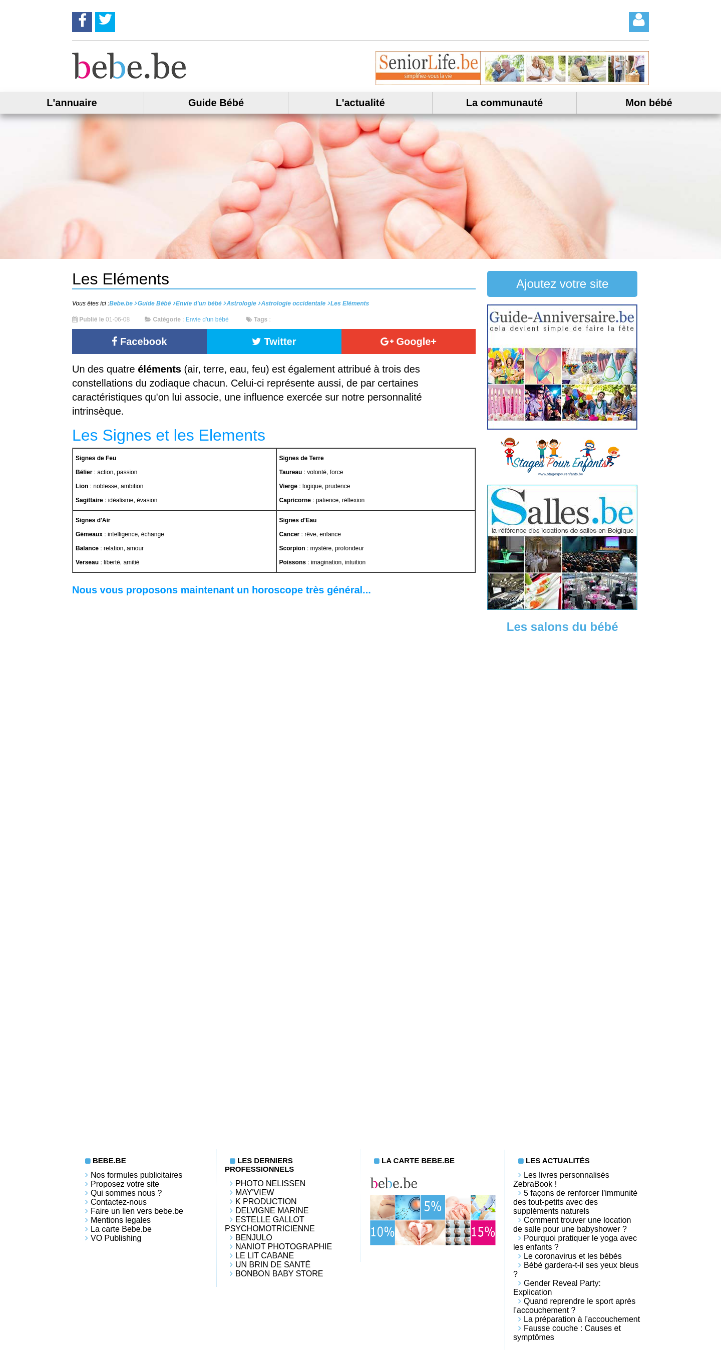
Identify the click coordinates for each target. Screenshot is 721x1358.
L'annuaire (72, 102)
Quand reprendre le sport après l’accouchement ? (574, 1305)
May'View (254, 1192)
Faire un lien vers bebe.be (137, 1211)
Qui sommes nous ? (126, 1193)
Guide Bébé (216, 102)
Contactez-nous (119, 1202)
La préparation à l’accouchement (582, 1319)
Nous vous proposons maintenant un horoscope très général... (221, 589)
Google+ (409, 341)
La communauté (504, 102)
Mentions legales (121, 1220)
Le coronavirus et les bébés (573, 1256)
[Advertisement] (562, 797)
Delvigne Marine (271, 1210)
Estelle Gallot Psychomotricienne (270, 1224)
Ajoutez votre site (562, 283)
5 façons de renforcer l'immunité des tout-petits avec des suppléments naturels (575, 1202)
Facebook (139, 341)
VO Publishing (116, 1238)
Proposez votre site (125, 1184)
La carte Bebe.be (121, 1229)
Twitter (274, 341)
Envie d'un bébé (207, 319)
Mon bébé (648, 102)
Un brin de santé (272, 1264)
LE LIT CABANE (264, 1255)
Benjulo (253, 1237)
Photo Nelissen (270, 1183)
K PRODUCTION (266, 1201)
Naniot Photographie (283, 1246)
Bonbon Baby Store (279, 1273)
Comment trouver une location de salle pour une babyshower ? (572, 1224)
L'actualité (360, 102)
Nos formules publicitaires (136, 1175)
